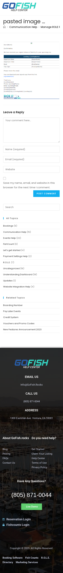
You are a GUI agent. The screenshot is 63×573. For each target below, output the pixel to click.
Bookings (8, 225)
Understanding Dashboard (17, 274)
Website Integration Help (16, 286)
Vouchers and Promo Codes (18, 323)
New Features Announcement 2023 (22, 329)
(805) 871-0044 (31, 495)
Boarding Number (13, 305)
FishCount (8, 244)
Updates (8, 280)
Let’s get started (11, 250)
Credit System (10, 317)
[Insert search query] (31, 207)
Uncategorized (11, 268)
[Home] (4, 27)
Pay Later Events (12, 311)
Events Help (9, 238)
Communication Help (14, 232)
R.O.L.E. (6, 262)
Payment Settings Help (15, 256)
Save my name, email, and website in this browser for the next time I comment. (29, 185)
